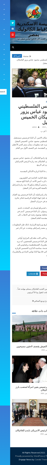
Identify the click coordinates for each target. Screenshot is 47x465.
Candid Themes (32, 459)
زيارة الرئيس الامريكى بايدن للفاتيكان (24, 430)
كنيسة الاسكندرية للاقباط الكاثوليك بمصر (23, 29)
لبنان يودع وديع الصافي (33, 301)
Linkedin (23, 274)
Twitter (23, 268)
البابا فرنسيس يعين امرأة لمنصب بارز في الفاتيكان (24, 388)
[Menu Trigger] (41, 5)
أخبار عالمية (39, 101)
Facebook (37, 268)
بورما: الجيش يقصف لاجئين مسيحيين (24, 346)
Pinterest (37, 274)
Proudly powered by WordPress (19, 456)
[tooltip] (2, 23)
